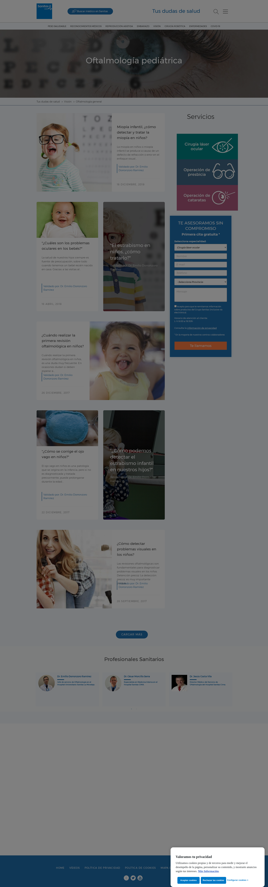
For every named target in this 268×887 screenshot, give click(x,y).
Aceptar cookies (188, 880)
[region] (218, 867)
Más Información (208, 871)
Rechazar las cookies (214, 880)
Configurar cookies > (237, 880)
